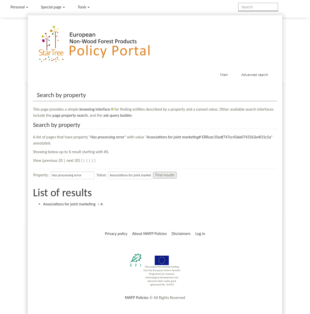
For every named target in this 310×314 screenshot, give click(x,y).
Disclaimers (181, 233)
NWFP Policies (136, 297)
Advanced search (254, 74)
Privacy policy (116, 233)
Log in (200, 233)
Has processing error (107, 137)
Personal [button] (19, 7)
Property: (41, 175)
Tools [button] (84, 7)
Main (224, 74)
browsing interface (94, 109)
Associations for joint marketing (69, 204)
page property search (70, 115)
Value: (102, 175)
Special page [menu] (53, 7)
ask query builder (117, 115)
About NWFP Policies (149, 233)
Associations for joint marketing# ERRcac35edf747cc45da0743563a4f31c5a (209, 137)
